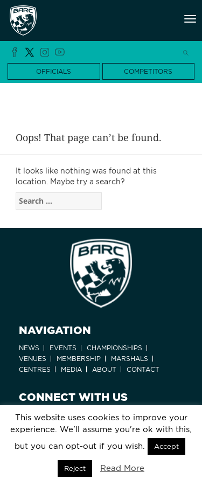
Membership (79, 359)
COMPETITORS (148, 71)
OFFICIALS (53, 71)
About (104, 369)
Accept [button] (166, 446)
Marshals (129, 359)
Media (71, 369)
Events (63, 348)
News (29, 348)
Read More (122, 468)
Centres (35, 369)
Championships (114, 348)
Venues (32, 359)
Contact (143, 369)
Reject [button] (75, 468)
